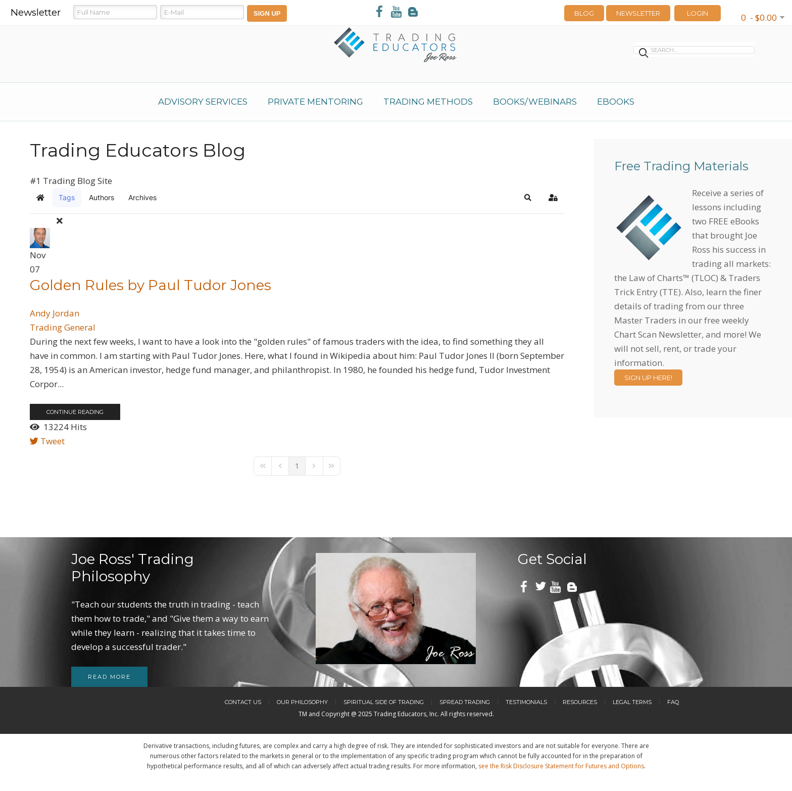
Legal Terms (632, 702)
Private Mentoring (315, 102)
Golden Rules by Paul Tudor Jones (150, 285)
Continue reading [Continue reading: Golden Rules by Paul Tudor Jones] (75, 411)
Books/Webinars (535, 102)
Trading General (62, 327)
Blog (584, 13)
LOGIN (697, 13)
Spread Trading (464, 702)
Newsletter (638, 13)
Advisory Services (202, 102)
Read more (109, 676)
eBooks (615, 102)
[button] (528, 197)
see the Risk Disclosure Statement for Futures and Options (561, 766)
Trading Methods (428, 102)
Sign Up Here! (648, 378)
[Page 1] (297, 466)
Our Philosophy (302, 702)
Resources (580, 702)
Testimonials (526, 702)
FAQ (673, 702)
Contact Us (243, 702)
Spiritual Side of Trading (383, 702)
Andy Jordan (54, 313)
